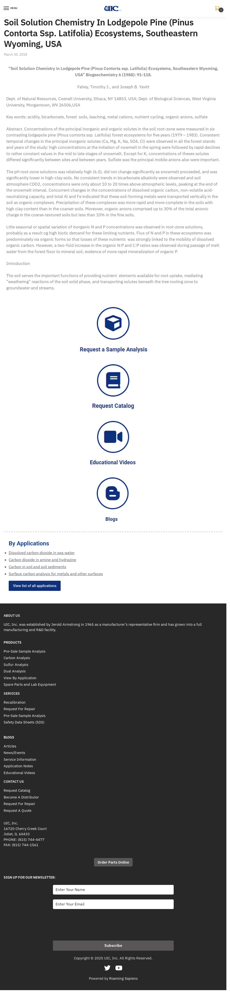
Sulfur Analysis (16, 664)
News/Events (14, 752)
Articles (10, 746)
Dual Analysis (15, 671)
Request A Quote (17, 810)
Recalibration (15, 702)
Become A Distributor (21, 797)
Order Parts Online (113, 862)
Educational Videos (19, 772)
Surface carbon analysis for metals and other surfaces (56, 573)
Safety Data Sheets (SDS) (24, 722)
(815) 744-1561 (25, 845)
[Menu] (11, 8)
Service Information (20, 759)
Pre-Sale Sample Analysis (24, 651)
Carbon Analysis (17, 657)
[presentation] (89, 923)
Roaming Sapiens (123, 978)
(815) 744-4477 (31, 839)
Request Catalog (17, 790)
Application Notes (18, 766)
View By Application (20, 678)
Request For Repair (19, 709)
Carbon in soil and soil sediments (37, 566)
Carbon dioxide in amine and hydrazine (42, 559)
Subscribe (113, 945)
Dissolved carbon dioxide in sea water (42, 552)
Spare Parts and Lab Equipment (30, 684)
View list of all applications (34, 586)
